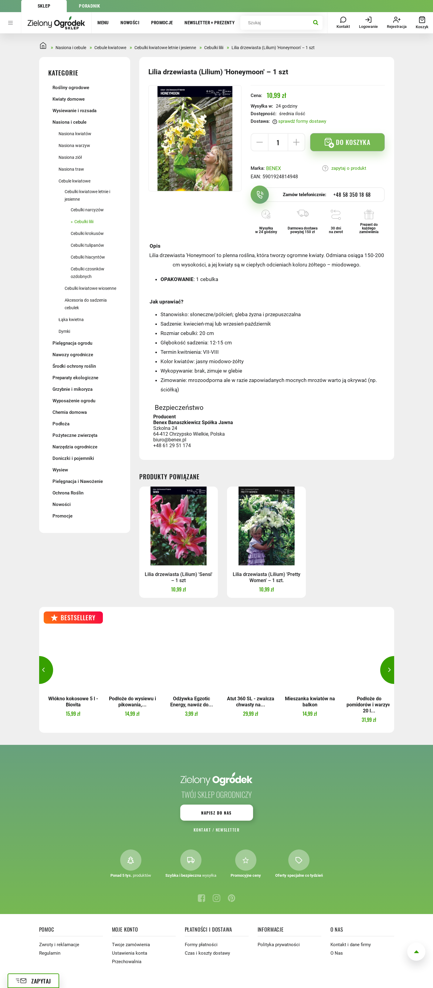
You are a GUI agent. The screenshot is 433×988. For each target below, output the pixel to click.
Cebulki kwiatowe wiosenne (90, 288)
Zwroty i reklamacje (59, 944)
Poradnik (89, 6)
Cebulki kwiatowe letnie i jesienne (87, 195)
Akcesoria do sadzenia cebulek (86, 304)
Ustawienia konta (129, 953)
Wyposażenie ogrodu (73, 401)
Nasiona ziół (70, 157)
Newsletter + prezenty (209, 22)
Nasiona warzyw (74, 145)
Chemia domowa (69, 412)
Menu (103, 22)
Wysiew (60, 470)
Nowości (129, 22)
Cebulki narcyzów (87, 209)
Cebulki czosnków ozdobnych (87, 272)
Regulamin (49, 953)
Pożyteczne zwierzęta (74, 435)
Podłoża (60, 424)
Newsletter (228, 830)
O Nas (336, 953)
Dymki (64, 331)
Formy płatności (201, 944)
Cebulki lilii (83, 221)
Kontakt (202, 830)
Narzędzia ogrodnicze (74, 447)
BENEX (273, 168)
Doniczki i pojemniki (73, 458)
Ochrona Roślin (67, 493)
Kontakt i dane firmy (350, 944)
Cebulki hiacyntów (88, 257)
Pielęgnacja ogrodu (72, 343)
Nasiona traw (71, 169)
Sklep (44, 6)
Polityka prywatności (279, 944)
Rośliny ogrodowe (70, 87)
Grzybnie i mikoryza (72, 389)
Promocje (162, 22)
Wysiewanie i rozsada (74, 110)
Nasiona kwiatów (75, 133)
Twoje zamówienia (131, 944)
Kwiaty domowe (68, 99)
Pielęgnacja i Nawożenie (77, 481)
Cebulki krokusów (87, 233)
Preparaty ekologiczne (75, 377)
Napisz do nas (216, 813)
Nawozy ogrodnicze (72, 354)
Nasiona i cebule (69, 122)
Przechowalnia (126, 961)
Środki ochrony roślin (74, 366)
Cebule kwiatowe (74, 181)
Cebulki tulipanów (87, 245)
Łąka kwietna (71, 319)
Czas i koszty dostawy (207, 953)
